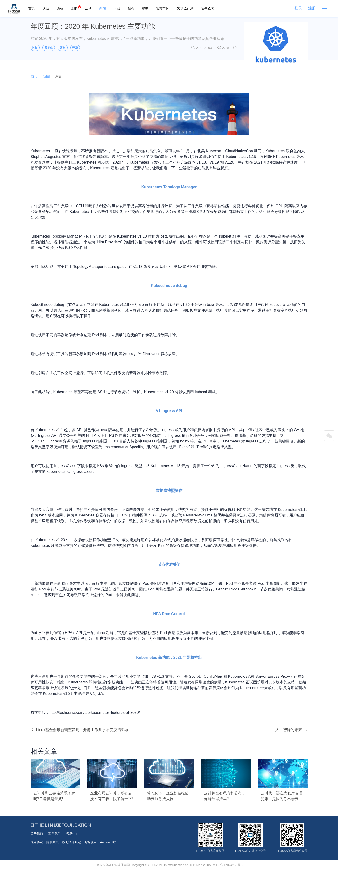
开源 (75, 47)
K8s (35, 47)
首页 (31, 8)
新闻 (102, 8)
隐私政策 (52, 842)
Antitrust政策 (109, 842)
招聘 (131, 8)
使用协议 (37, 842)
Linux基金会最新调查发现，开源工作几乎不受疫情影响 (80, 730)
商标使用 (90, 842)
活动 (88, 8)
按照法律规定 (71, 842)
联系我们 (54, 833)
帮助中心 (72, 833)
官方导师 (162, 8)
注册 (312, 8)
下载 (116, 8)
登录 (298, 8)
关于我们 (37, 833)
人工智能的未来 (291, 730)
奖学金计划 (185, 8)
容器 (62, 47)
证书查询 (207, 8)
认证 (45, 8)
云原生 (49, 47)
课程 (60, 8)
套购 (74, 8)
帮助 (145, 8)
